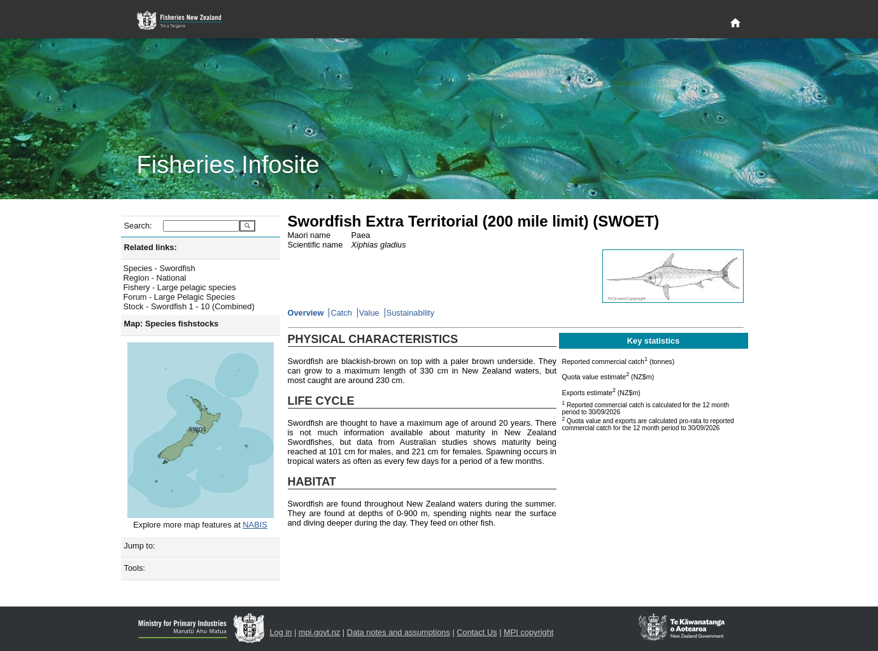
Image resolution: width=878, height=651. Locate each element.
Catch (340, 313)
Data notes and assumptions (398, 632)
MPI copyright (528, 632)
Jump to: (139, 545)
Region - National (155, 278)
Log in (281, 632)
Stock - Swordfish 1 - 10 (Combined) (189, 306)
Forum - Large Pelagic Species (180, 297)
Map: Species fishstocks (171, 323)
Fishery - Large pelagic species (180, 287)
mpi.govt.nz (319, 632)
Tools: (134, 568)
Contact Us (477, 632)
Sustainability (410, 313)
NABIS (255, 524)
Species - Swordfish (159, 268)
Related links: (150, 247)
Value (369, 313)
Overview (306, 313)
